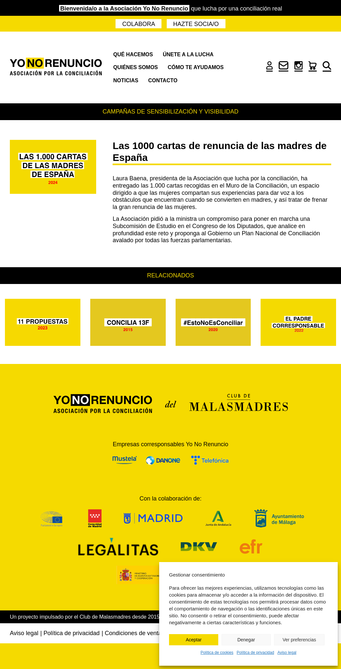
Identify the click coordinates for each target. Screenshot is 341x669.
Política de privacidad (255, 652)
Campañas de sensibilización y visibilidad (170, 111)
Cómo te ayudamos (196, 67)
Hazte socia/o (196, 24)
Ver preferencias (299, 639)
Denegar (246, 639)
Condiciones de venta (133, 633)
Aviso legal (286, 652)
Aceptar (194, 639)
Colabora (138, 24)
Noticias (125, 80)
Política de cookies (217, 652)
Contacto (162, 80)
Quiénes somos (135, 67)
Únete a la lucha (188, 54)
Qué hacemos (133, 54)
